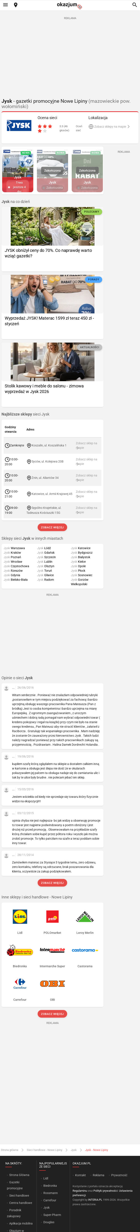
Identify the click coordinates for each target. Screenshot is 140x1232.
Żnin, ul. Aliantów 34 (45, 477)
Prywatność (119, 1175)
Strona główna (9, 1150)
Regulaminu (80, 1190)
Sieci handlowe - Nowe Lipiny (44, 1150)
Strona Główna (19, 1175)
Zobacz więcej (52, 527)
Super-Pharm (52, 1215)
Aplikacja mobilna (21, 1223)
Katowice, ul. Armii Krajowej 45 (52, 494)
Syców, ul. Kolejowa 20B (48, 461)
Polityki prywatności (105, 1190)
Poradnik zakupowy (14, 1213)
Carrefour (49, 1200)
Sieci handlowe (19, 1195)
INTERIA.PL (95, 1199)
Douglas (48, 1222)
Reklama (98, 1175)
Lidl (45, 1178)
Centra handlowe (20, 1203)
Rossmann (50, 1193)
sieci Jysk (25, 414)
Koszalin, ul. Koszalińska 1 (49, 445)
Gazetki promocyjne (15, 1185)
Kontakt (80, 1175)
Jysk (74, 1150)
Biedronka (50, 1185)
